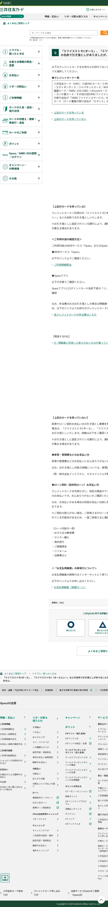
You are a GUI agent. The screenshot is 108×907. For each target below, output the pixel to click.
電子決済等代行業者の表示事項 (75, 690)
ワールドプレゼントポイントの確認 (76, 763)
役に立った (71, 630)
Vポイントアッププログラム (76, 802)
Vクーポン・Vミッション (76, 791)
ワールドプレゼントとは (76, 757)
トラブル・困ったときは (44, 673)
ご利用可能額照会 (8, 755)
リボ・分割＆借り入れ (76, 16)
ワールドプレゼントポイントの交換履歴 (76, 778)
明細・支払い (52, 16)
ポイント (70, 726)
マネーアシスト (40, 819)
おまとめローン (40, 802)
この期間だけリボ (41, 747)
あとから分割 (39, 778)
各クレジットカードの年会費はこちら (75, 314)
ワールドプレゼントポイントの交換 (76, 771)
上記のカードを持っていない (70, 119)
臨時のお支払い (40, 762)
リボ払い (37, 732)
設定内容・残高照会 (42, 752)
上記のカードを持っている (69, 112)
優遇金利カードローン (43, 797)
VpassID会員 (6, 16)
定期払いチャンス (73, 809)
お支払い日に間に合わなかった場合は (11, 788)
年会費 (3, 782)
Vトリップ (69, 819)
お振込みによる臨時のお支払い (11, 775)
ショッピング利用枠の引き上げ (11, 761)
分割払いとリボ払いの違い (44, 784)
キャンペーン (100, 16)
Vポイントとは (72, 738)
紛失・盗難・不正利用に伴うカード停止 (22, 690)
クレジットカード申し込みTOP (47, 892)
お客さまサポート (97, 9)
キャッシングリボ (41, 830)
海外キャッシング (41, 850)
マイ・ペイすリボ (41, 742)
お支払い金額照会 (8, 734)
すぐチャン (70, 814)
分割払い (37, 773)
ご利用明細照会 (62, 264)
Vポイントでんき (73, 824)
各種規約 (50, 690)
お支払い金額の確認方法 (11, 744)
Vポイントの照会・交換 (76, 743)
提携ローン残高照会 (42, 807)
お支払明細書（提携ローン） (70, 587)
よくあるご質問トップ (18, 23)
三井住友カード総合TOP (13, 892)
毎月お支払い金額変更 (43, 757)
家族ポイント (71, 796)
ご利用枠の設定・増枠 (43, 835)
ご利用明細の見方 (8, 739)
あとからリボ (39, 737)
